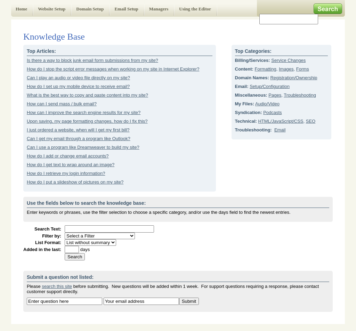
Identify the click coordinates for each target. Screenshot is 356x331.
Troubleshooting (300, 95)
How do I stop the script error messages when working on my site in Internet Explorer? (113, 69)
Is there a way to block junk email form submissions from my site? (92, 60)
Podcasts (272, 112)
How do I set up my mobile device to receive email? (78, 86)
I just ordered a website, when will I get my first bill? (78, 129)
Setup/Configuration (270, 86)
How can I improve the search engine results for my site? (83, 112)
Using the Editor (195, 8)
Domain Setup (90, 8)
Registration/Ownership (293, 77)
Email (280, 129)
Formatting (265, 69)
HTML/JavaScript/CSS (280, 121)
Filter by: (51, 236)
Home (21, 8)
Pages (274, 95)
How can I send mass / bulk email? (62, 103)
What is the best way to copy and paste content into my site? (87, 95)
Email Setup (126, 8)
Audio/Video (267, 103)
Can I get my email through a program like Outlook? (78, 138)
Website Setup (51, 8)
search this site (57, 286)
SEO (310, 121)
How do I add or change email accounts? (68, 156)
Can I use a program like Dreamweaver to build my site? (83, 147)
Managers (159, 8)
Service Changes (288, 60)
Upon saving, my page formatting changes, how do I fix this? (87, 121)
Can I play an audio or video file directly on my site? (78, 77)
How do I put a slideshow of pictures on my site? (75, 182)
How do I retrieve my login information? (66, 173)
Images (286, 69)
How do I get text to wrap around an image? (70, 164)
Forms (302, 69)
